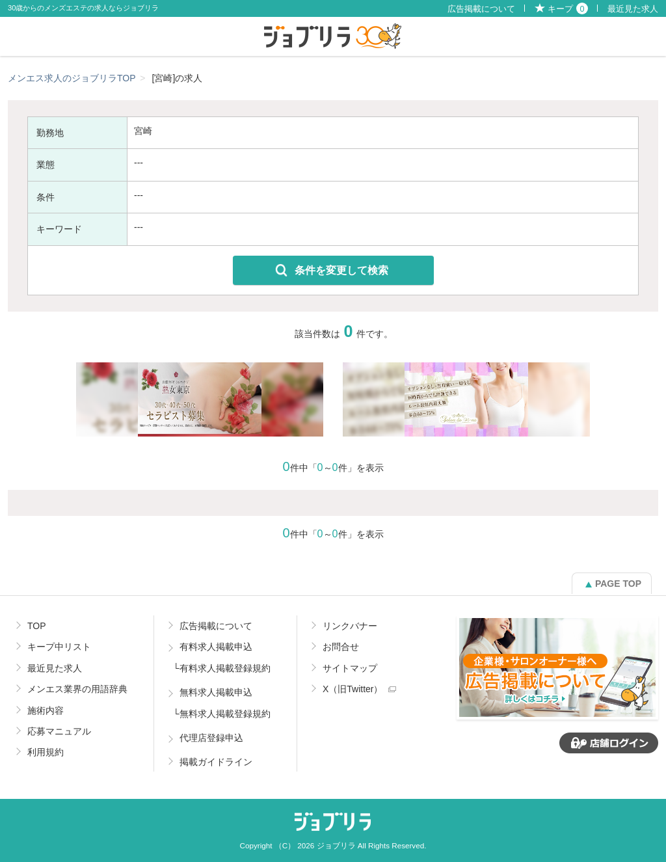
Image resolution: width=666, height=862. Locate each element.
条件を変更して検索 (341, 270)
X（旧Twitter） (353, 689)
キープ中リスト (59, 646)
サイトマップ (350, 668)
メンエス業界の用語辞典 (77, 689)
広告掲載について (481, 9)
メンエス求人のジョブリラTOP (72, 78)
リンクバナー (350, 626)
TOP (36, 626)
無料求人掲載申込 (216, 692)
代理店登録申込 (211, 738)
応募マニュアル (59, 731)
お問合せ (341, 646)
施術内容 (45, 710)
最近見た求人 (632, 9)
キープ (568, 9)
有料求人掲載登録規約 (225, 668)
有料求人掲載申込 (216, 646)
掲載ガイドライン (216, 762)
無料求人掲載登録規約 (225, 713)
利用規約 (45, 752)
